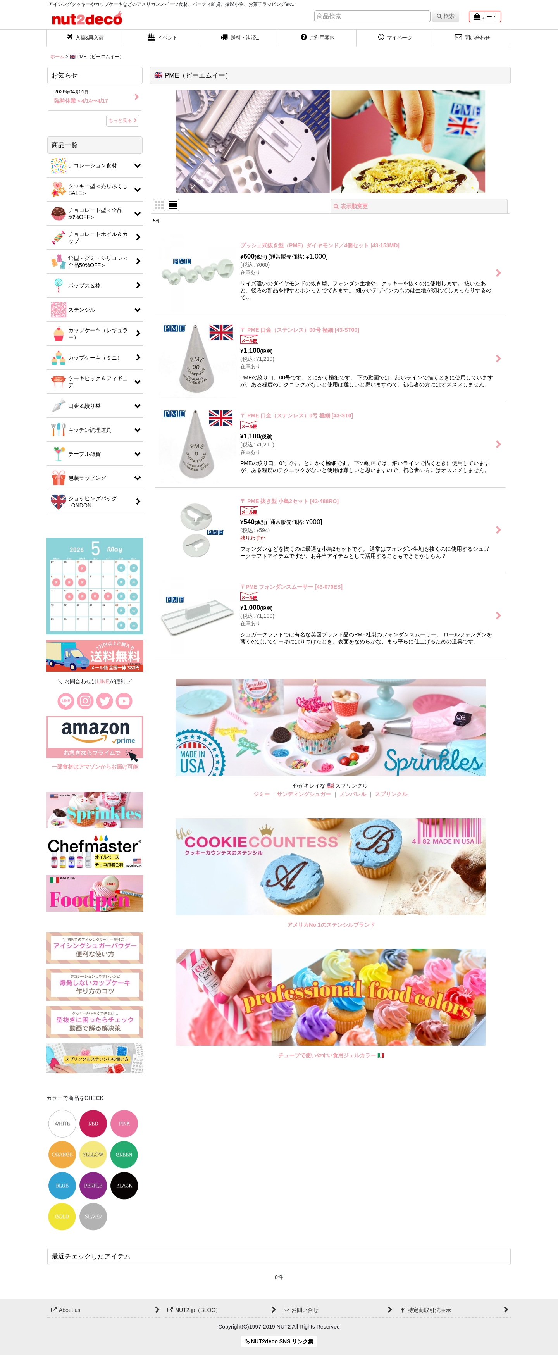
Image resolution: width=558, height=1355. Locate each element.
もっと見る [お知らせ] (122, 120)
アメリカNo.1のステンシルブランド (331, 925)
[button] (240, 38)
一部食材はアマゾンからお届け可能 (95, 767)
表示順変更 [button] (351, 206)
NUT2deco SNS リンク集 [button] (279, 1341)
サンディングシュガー (304, 794)
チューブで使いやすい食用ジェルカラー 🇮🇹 (331, 1055)
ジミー (261, 794)
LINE (103, 681)
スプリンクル (391, 794)
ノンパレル (352, 794)
